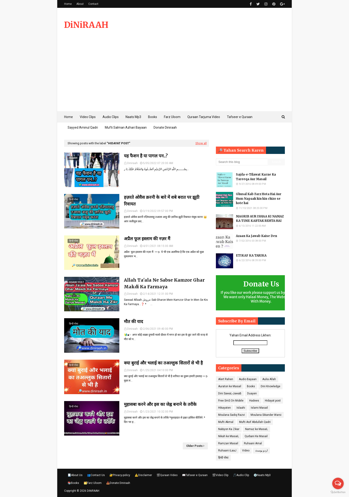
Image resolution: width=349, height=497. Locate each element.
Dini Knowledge (270, 386)
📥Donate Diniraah (118, 483)
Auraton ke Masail (229, 386)
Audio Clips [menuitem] (111, 117)
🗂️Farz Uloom (93, 483)
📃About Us (75, 475)
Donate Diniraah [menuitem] (165, 127)
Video (245, 450)
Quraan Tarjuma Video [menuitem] (203, 117)
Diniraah (132, 163)
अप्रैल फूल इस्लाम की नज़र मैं (147, 238)
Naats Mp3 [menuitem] (133, 117)
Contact (93, 4)
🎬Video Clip (220, 475)
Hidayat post (273, 400)
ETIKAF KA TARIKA (251, 255)
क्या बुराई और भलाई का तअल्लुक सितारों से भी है (163, 363)
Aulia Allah (269, 379)
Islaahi (241, 407)
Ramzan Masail (228, 443)
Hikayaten (224, 407)
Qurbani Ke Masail (256, 436)
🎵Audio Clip (241, 475)
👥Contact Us (96, 475)
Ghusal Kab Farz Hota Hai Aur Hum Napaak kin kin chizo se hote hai (258, 198)
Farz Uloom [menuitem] (172, 117)
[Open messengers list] (338, 483)
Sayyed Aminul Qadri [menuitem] (83, 127)
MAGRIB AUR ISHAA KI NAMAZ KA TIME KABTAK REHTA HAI (260, 218)
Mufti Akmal (225, 422)
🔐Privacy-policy (119, 475)
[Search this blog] (242, 162)
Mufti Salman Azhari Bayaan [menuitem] (126, 127)
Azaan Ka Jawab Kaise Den (256, 236)
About (80, 4)
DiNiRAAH (86, 25)
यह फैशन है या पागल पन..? (146, 156)
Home (68, 4)
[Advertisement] (174, 77)
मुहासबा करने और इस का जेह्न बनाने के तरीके (160, 404)
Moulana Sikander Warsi (266, 414)
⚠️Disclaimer (143, 475)
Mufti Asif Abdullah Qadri (255, 422)
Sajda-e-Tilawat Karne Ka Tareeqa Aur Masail (256, 177)
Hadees (254, 400)
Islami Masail (259, 407)
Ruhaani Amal (253, 443)
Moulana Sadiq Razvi (231, 414)
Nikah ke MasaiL (228, 436)
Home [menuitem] (68, 117)
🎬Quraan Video (167, 475)
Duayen (252, 393)
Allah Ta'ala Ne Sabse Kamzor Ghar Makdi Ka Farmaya (164, 283)
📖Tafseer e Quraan (195, 475)
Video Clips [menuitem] (88, 117)
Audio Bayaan (248, 379)
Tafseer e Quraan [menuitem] (239, 117)
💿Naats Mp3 (262, 475)
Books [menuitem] (152, 117)
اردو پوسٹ (261, 450)
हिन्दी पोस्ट (223, 457)
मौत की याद (133, 321)
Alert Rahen (225, 379)
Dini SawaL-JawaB (229, 393)
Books (251, 386)
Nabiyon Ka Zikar (228, 429)
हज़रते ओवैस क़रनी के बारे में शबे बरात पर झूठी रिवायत (161, 200)
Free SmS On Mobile (230, 400)
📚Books (73, 483)
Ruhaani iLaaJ (227, 450)
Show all (201, 143)
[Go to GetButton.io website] (338, 492)
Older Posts (194, 446)
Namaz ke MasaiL (256, 429)
